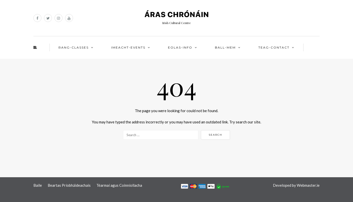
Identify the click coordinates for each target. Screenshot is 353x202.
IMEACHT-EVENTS (128, 47)
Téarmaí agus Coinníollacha (119, 185)
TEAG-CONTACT (273, 47)
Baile (37, 185)
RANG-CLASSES (73, 47)
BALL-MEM (225, 47)
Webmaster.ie (308, 185)
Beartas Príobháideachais (69, 185)
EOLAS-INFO (180, 47)
